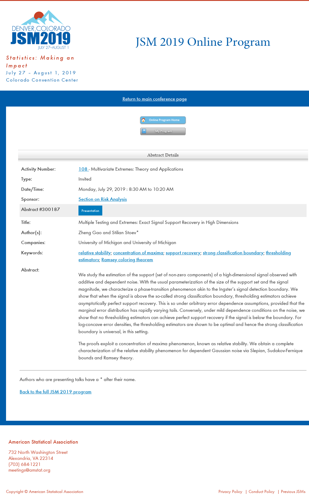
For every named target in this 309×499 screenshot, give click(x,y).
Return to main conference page (155, 98)
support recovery (183, 252)
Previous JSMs (293, 491)
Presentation (90, 210)
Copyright (14, 491)
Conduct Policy (262, 491)
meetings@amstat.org (29, 469)
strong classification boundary (233, 252)
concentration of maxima (138, 252)
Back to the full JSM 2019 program (55, 391)
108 (83, 168)
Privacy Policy (230, 491)
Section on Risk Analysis (102, 198)
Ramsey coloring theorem (127, 259)
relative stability (94, 252)
